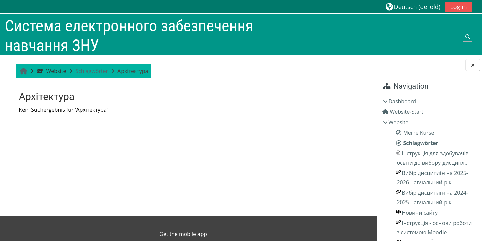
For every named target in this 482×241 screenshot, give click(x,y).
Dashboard (402, 101)
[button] (412, 6)
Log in (458, 7)
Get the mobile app (155, 234)
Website (50, 71)
